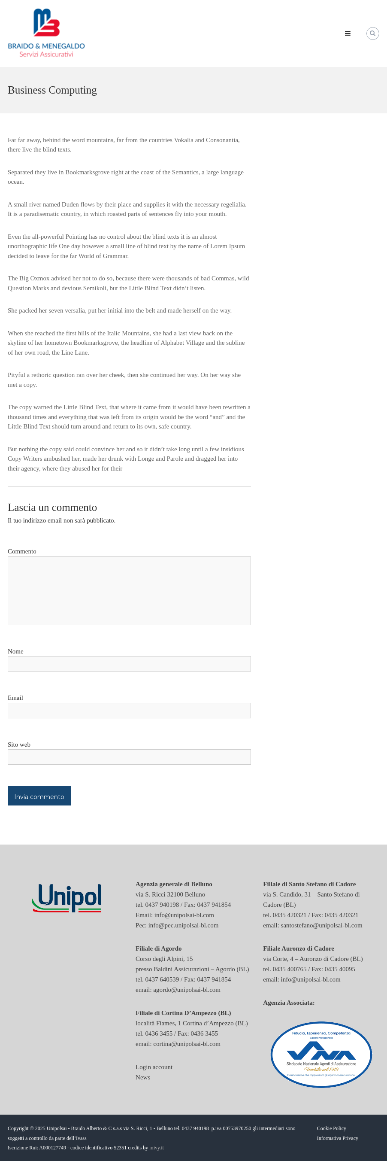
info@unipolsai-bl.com (184, 915)
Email (15, 697)
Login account (154, 1067)
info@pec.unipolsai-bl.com (183, 925)
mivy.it (156, 1148)
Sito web (19, 744)
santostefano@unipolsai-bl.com (322, 925)
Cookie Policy (331, 1128)
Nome (16, 651)
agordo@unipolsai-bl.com (187, 989)
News (143, 1077)
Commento (22, 551)
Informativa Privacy (337, 1138)
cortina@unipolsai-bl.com (187, 1043)
